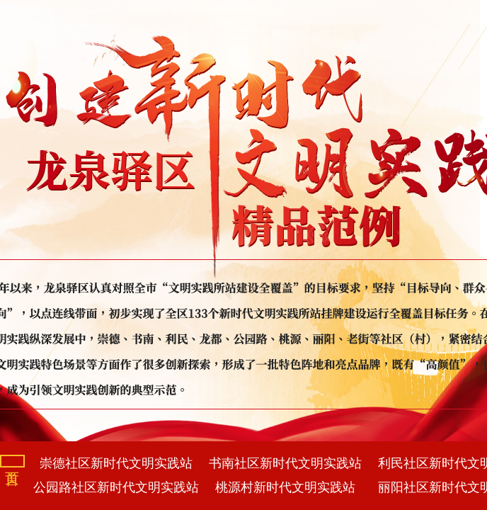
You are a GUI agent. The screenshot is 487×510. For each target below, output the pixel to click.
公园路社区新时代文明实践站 (116, 487)
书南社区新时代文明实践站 (285, 463)
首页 (12, 461)
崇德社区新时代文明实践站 (116, 463)
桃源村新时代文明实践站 (285, 487)
